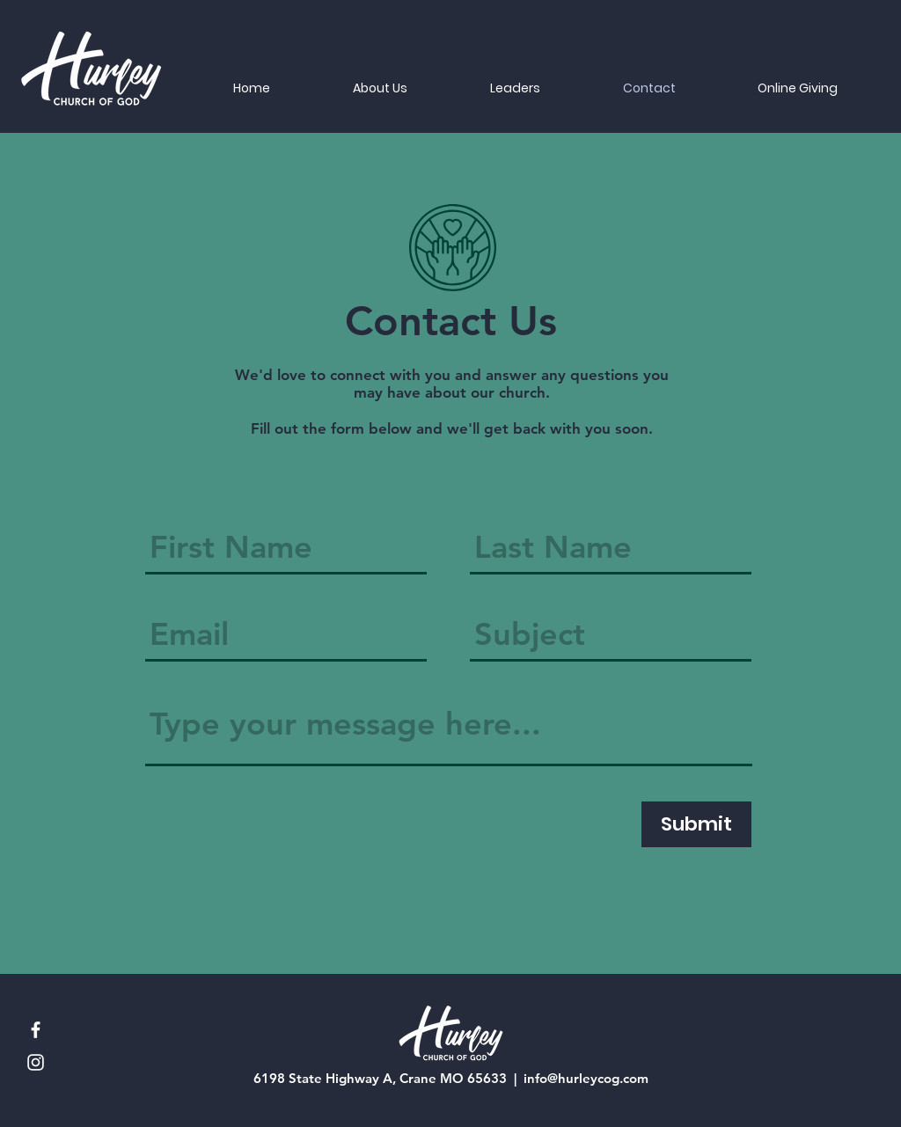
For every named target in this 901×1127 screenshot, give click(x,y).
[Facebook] (36, 1030)
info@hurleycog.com (586, 1078)
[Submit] (696, 824)
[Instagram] (36, 1062)
